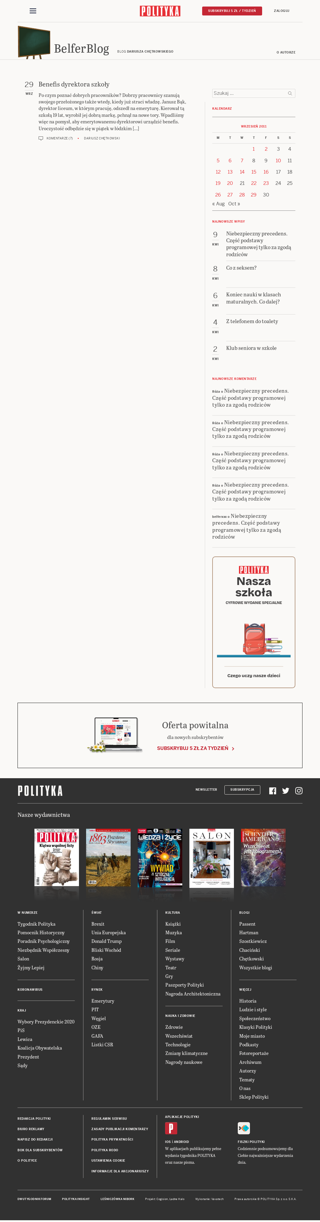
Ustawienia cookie (108, 1162)
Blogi (244, 914)
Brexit (97, 925)
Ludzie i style (253, 1011)
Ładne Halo (177, 1201)
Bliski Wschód (106, 951)
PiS (21, 1031)
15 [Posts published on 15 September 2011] (253, 174)
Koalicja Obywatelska (40, 1049)
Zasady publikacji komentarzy (119, 1131)
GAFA (97, 1037)
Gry (169, 977)
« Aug (218, 205)
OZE (96, 1028)
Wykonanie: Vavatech (209, 1201)
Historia (247, 1002)
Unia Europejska (108, 934)
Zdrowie (174, 1028)
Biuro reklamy (31, 1131)
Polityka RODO (104, 1152)
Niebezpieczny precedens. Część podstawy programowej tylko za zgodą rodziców (250, 399)
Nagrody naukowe (183, 1063)
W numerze (28, 914)
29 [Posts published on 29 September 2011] (253, 197)
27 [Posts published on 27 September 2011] (230, 197)
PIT (95, 1011)
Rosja (97, 960)
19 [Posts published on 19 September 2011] (218, 185)
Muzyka (173, 934)
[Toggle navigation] (33, 11)
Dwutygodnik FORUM (34, 1201)
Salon (23, 960)
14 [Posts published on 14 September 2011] (242, 174)
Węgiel (98, 1020)
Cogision (162, 1201)
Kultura (172, 914)
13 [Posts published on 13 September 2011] (230, 174)
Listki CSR (102, 1046)
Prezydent (28, 1058)
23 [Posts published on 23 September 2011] (266, 185)
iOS (168, 1144)
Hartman (248, 934)
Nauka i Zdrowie (180, 1018)
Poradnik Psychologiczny (44, 943)
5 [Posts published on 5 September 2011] (218, 162)
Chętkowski (251, 960)
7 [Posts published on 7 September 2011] (242, 162)
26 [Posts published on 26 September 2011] (218, 197)
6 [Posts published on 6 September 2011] (230, 162)
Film (170, 943)
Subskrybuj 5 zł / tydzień (232, 11)
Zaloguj (281, 11)
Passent (247, 925)
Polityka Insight (76, 1201)
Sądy (23, 1067)
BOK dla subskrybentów (40, 1152)
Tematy (247, 1081)
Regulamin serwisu (109, 1120)
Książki (173, 925)
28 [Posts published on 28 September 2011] (242, 197)
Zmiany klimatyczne (186, 1054)
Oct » (234, 205)
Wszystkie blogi (255, 969)
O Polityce (27, 1162)
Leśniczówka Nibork (117, 1201)
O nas (245, 1089)
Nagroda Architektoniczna (193, 995)
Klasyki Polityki (255, 1028)
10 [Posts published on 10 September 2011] (278, 162)
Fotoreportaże (254, 1054)
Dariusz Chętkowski (102, 140)
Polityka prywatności (112, 1142)
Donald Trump (106, 943)
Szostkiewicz (253, 943)
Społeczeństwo (254, 1020)
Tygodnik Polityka (37, 925)
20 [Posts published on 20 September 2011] (230, 185)
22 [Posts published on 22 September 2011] (253, 185)
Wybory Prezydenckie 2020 (46, 1023)
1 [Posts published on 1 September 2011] (254, 151)
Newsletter (206, 791)
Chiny (97, 969)
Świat (96, 914)
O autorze (286, 54)
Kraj (22, 1012)
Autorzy (247, 1072)
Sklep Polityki (254, 1098)
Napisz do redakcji (35, 1142)
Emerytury (102, 1002)
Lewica (25, 1040)
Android (181, 1144)
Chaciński (249, 951)
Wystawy (174, 960)
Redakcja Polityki (34, 1120)
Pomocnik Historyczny (41, 934)
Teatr (170, 969)
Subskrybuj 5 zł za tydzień (192, 750)
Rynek (97, 991)
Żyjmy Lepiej (31, 969)
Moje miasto (252, 1037)
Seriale (172, 951)
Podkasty (249, 1046)
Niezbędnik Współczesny (43, 951)
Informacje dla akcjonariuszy (120, 1173)
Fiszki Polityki (251, 1144)
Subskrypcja (242, 791)
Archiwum (250, 1063)
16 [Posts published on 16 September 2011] (266, 174)
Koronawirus (30, 991)
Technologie (178, 1046)
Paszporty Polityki (184, 986)
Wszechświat (179, 1037)
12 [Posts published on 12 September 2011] (218, 174)
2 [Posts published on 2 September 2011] (266, 151)
